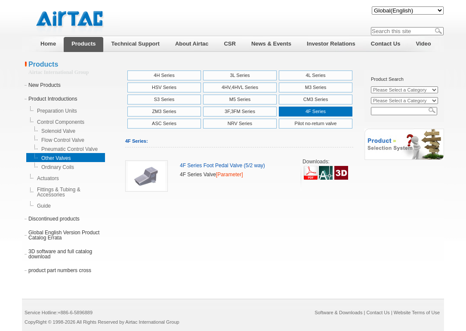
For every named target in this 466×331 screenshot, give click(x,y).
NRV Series (240, 123)
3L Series (240, 75)
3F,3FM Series (240, 111)
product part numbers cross (59, 270)
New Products (44, 85)
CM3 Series (315, 99)
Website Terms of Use (417, 312)
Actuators (48, 178)
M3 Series (316, 87)
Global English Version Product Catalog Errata (63, 235)
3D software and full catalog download (60, 254)
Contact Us (377, 312)
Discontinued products (54, 219)
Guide (44, 206)
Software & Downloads (338, 312)
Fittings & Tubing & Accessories (58, 192)
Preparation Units (57, 111)
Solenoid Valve (58, 131)
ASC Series (164, 123)
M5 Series (240, 99)
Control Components (60, 122)
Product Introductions (52, 99)
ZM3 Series (164, 111)
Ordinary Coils (57, 167)
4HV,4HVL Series (240, 87)
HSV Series (164, 87)
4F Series (316, 111)
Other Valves (56, 158)
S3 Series (164, 99)
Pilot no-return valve (316, 123)
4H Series (164, 75)
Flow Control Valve (62, 140)
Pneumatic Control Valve (69, 149)
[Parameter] (229, 175)
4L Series (315, 75)
